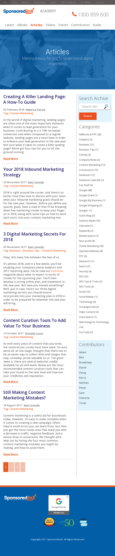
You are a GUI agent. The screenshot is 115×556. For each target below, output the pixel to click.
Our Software (86, 2)
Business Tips (31, 250)
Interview (84, 225)
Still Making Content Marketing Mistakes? (24, 395)
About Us (25, 2)
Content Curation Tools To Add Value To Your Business (34, 323)
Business (14, 250)
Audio (97, 25)
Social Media (86, 296)
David (82, 367)
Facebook (84, 175)
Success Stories (40, 2)
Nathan (84, 382)
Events (14, 2)
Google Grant (86, 195)
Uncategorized (87, 307)
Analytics (84, 139)
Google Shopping (89, 205)
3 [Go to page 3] (17, 467)
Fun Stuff (84, 185)
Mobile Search (87, 235)
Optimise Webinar (89, 251)
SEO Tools (85, 286)
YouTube (84, 332)
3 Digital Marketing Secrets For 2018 (34, 236)
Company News (88, 159)
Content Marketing (21, 113)
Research (84, 261)
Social (82, 291)
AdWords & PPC (88, 134)
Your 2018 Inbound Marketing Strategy (33, 172)
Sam (82, 393)
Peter (82, 388)
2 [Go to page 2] (11, 467)
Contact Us (100, 2)
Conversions (86, 170)
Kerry (82, 377)
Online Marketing (89, 246)
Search (83, 266)
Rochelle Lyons (34, 333)
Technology (85, 301)
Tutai (82, 403)
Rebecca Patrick (35, 109)
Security (83, 271)
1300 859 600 (93, 15)
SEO (81, 276)
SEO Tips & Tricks (89, 281)
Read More (10, 158)
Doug (82, 372)
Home (5, 2)
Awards (53, 2)
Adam (82, 352)
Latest (9, 25)
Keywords (84, 230)
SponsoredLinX (55, 539)
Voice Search (86, 317)
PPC (81, 256)
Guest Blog (85, 215)
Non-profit (85, 241)
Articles (36, 25)
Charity (83, 154)
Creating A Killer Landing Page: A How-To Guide (34, 99)
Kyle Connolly (36, 182)
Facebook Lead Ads (89, 180)
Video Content (87, 312)
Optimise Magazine (68, 2)
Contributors (80, 25)
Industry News (87, 220)
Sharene (84, 398)
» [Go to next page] (23, 467)
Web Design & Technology (94, 322)
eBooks (22, 25)
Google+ (84, 210)
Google (83, 190)
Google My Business (90, 200)
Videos (50, 25)
